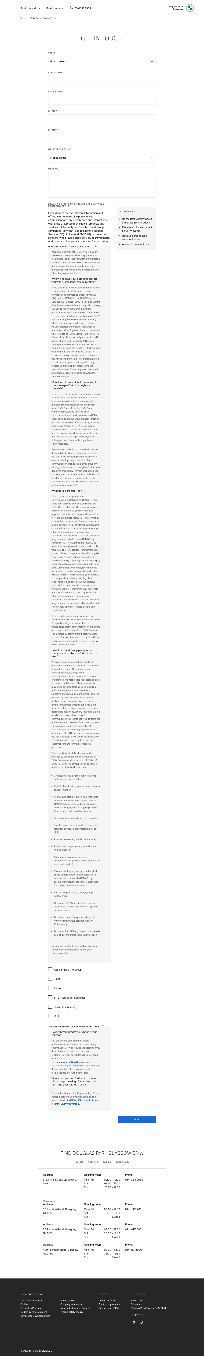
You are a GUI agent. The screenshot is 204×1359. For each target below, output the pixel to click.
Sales (79, 1162)
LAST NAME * (56, 91)
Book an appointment (109, 1304)
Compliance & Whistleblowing (35, 1315)
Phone (55, 988)
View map (49, 1201)
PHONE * (53, 130)
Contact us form (107, 1300)
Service (93, 1162)
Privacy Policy (67, 1300)
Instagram (141, 1322)
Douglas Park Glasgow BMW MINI (148, 1308)
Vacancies (136, 1304)
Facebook (133, 1322)
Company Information (71, 1304)
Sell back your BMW (109, 1308)
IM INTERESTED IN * (59, 149)
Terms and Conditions (31, 1300)
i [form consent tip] (102, 1026)
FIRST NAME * (56, 72)
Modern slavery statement (33, 1311)
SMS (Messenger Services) (67, 997)
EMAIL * (52, 111)
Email (54, 978)
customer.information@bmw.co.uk (70, 1062)
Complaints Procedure (31, 1308)
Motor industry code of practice (75, 1308)
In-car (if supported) (63, 1007)
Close (107, 250)
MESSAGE (53, 168)
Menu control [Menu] (11, 7)
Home (23, 18)
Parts (106, 1162)
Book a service (54, 8)
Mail (54, 1016)
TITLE (51, 53)
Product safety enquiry (71, 1311)
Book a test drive (30, 8)
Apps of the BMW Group (65, 969)
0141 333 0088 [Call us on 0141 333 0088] (83, 8)
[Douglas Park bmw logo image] (181, 8)
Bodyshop (122, 1162)
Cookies (24, 1304)
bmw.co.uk (136, 1300)
